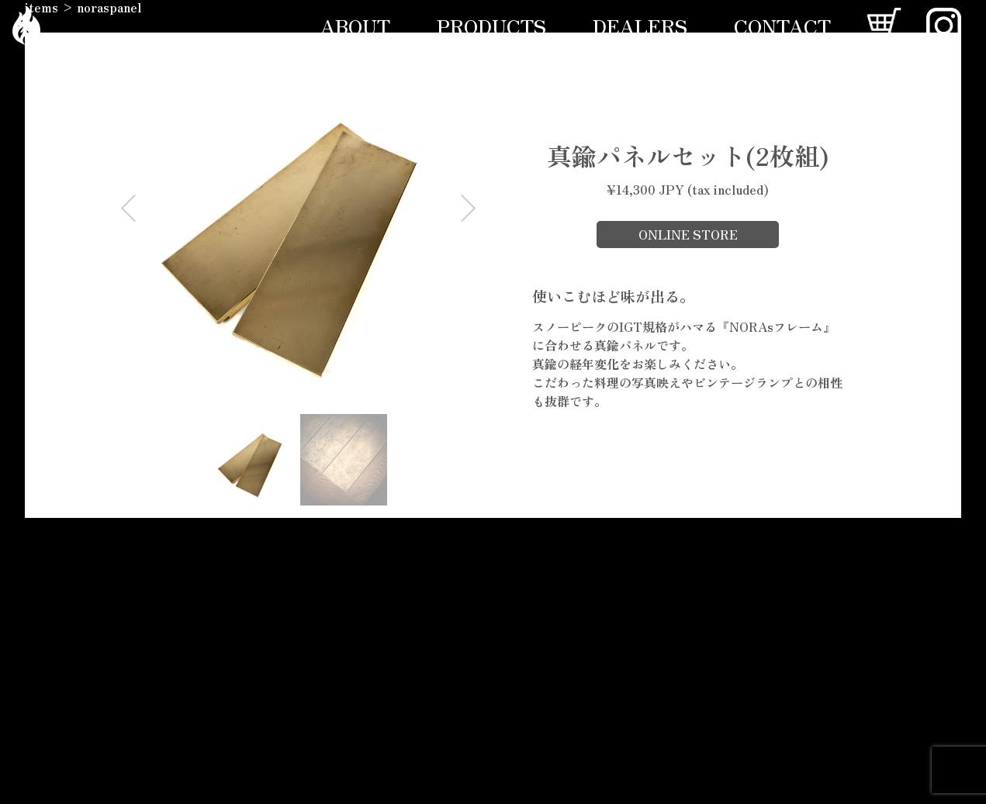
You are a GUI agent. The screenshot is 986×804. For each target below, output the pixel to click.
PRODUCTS (491, 26)
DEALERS (640, 26)
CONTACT (782, 26)
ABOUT (355, 26)
